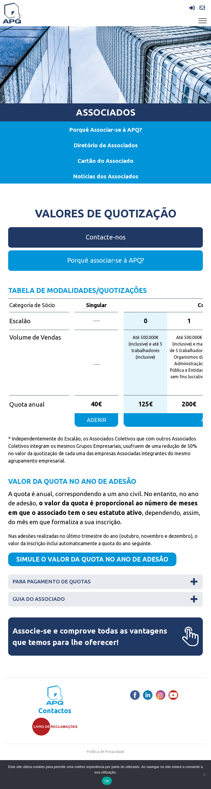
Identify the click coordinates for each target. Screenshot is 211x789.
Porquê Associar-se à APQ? (105, 129)
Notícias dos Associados (105, 176)
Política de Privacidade (105, 751)
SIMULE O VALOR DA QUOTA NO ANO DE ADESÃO (92, 559)
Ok (107, 781)
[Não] (204, 774)
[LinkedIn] (147, 695)
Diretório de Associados (106, 145)
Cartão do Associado (105, 160)
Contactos (54, 710)
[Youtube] (173, 695)
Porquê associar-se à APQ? (105, 260)
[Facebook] (135, 695)
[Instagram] (160, 695)
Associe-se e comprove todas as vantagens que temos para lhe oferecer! (105, 636)
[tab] (105, 581)
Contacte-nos (106, 237)
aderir (96, 420)
